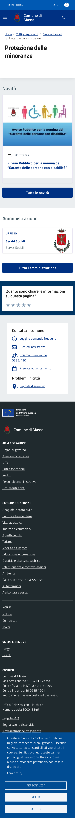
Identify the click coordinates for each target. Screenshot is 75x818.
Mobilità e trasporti (14, 547)
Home (8, 34)
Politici (6, 475)
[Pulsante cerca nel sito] (64, 17)
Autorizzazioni (11, 586)
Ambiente (8, 573)
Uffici (5, 462)
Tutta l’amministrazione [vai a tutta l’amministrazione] (37, 268)
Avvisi (6, 626)
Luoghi (6, 648)
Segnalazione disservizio (18, 724)
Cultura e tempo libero (17, 516)
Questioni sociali (52, 34)
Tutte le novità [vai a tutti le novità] (37, 192)
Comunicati (9, 620)
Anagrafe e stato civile (17, 509)
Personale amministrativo (19, 481)
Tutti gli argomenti (27, 34)
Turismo (7, 541)
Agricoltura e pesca (15, 592)
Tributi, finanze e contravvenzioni (24, 567)
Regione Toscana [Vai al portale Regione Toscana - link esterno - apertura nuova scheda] (14, 5)
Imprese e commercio (16, 528)
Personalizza (36, 785)
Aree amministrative (15, 456)
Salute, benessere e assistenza (22, 579)
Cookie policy (14, 773)
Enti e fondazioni (13, 468)
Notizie (7, 614)
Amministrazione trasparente (21, 730)
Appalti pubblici (12, 535)
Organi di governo (14, 449)
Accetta (36, 809)
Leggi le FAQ (10, 718)
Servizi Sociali (15, 241)
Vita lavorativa (12, 522)
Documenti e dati (13, 488)
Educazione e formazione (18, 554)
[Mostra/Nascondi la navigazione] (4, 17)
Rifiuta (35, 797)
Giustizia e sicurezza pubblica (21, 560)
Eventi (6, 655)
